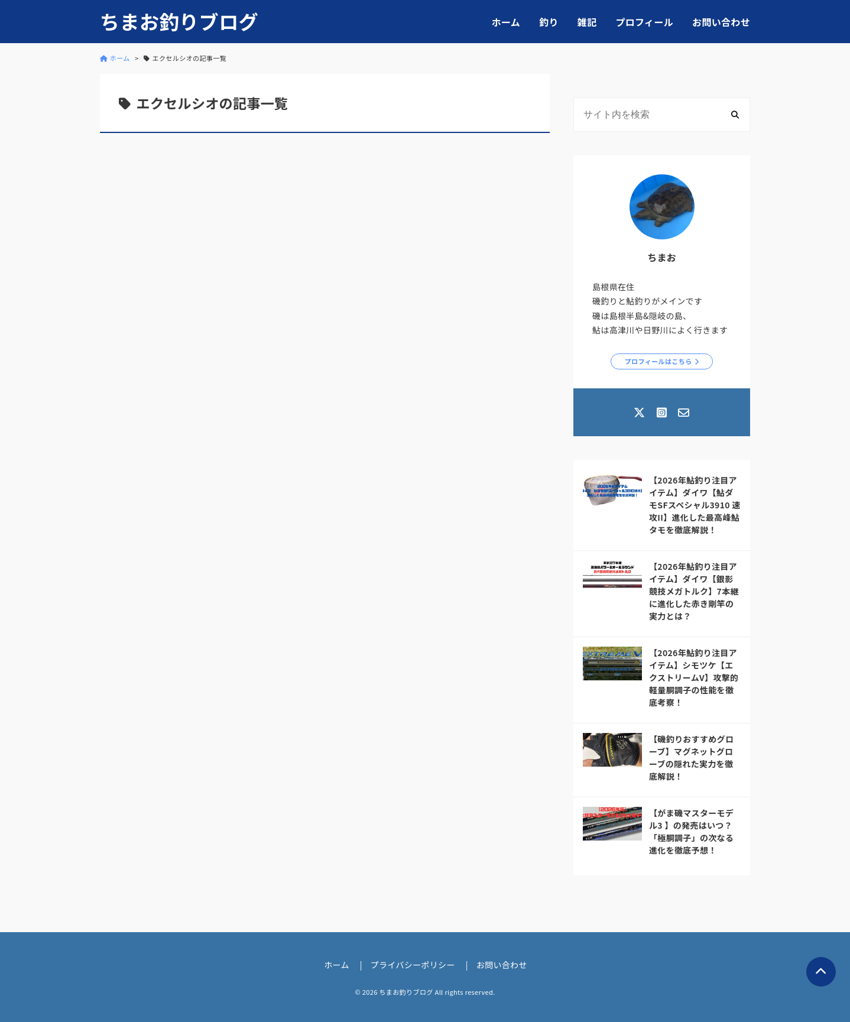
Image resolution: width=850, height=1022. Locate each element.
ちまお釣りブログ (179, 21)
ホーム (506, 22)
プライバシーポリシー (413, 965)
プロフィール (644, 22)
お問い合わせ (721, 22)
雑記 (587, 22)
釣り (549, 22)
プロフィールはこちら (658, 361)
